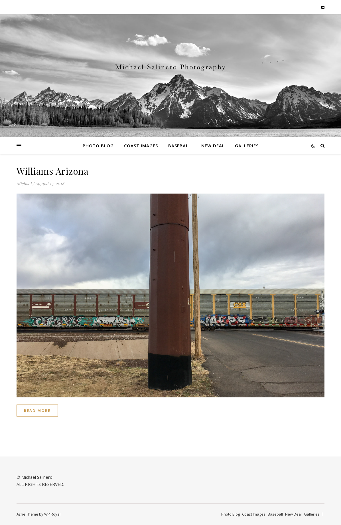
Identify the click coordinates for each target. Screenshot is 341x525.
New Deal (213, 145)
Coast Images (141, 145)
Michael (24, 183)
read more (37, 410)
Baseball (179, 145)
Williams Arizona (52, 171)
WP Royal (52, 514)
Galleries (247, 145)
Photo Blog (98, 145)
